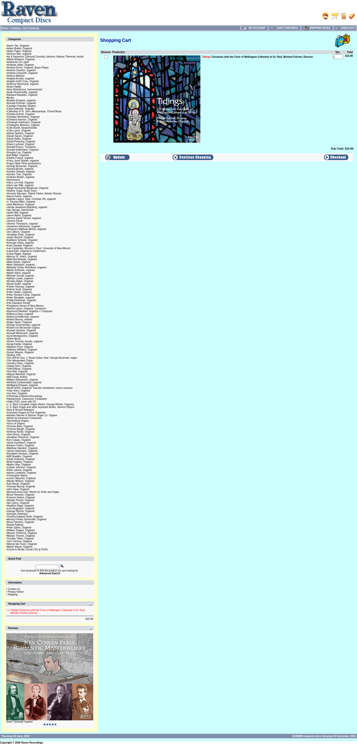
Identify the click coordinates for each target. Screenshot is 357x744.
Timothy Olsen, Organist (20, 363)
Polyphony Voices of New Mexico (25, 305)
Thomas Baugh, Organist (21, 429)
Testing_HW (14, 355)
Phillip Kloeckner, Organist (21, 300)
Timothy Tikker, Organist (20, 538)
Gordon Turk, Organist (19, 174)
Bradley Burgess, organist (21, 100)
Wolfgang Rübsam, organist (22, 385)
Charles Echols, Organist (21, 114)
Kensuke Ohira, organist (20, 242)
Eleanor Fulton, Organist (20, 445)
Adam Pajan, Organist (19, 51)
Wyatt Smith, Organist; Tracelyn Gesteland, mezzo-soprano (40, 388)
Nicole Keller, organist (19, 284)
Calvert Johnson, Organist (21, 467)
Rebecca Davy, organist (20, 314)
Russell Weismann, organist (22, 333)
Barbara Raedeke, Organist (22, 95)
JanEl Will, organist (17, 212)
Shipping (12, 594)
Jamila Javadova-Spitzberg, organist (27, 207)
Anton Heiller (14, 86)
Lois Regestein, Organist (21, 508)
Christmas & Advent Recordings (24, 396)
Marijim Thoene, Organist (21, 535)
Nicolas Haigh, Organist (20, 281)
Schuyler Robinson (17, 514)
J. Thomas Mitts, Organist (21, 201)
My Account (254, 28)
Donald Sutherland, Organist (23, 149)
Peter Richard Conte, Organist (24, 294)
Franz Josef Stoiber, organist (23, 160)
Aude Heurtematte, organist (22, 92)
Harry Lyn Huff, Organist (20, 182)
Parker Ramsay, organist (20, 286)
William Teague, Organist (21, 530)
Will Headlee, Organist (19, 456)
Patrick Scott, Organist (19, 289)
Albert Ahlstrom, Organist (21, 59)
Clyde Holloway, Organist (21, 459)
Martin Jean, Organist (19, 464)
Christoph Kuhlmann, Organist (24, 122)
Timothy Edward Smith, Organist (25, 516)
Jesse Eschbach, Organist (21, 442)
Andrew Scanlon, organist (21, 70)
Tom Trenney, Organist (19, 541)
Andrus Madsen (16, 75)
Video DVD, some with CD (21, 401)
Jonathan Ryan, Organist (21, 234)
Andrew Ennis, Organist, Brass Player (28, 67)
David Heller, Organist (19, 138)
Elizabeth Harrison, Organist (22, 453)
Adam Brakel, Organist (19, 48)
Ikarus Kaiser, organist (19, 196)
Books (10, 97)
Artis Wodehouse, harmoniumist (25, 89)
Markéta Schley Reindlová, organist (26, 267)
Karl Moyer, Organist (18, 483)
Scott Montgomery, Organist (22, 336)
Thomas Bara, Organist (20, 426)
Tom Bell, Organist (17, 371)
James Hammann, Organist (22, 451)
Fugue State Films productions (24, 163)
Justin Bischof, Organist (20, 237)
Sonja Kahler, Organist (19, 344)
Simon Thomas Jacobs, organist (25, 341)
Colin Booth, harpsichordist (22, 127)
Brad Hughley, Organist (20, 461)
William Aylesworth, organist (22, 379)
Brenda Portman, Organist (21, 103)
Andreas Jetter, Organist (20, 64)
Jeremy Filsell (14, 221)
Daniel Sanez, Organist (20, 136)
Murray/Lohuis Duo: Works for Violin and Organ (33, 492)
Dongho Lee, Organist (19, 152)
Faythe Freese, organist (20, 158)
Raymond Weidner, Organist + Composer (30, 311)
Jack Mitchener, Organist (21, 204)
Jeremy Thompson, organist (22, 223)
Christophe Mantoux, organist (23, 125)
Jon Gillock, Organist (18, 231)
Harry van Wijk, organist (20, 185)
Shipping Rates (317, 28)
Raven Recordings (32, 742)
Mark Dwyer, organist (19, 262)
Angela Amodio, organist (20, 78)
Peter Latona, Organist (19, 470)
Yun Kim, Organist (17, 393)
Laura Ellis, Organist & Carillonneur (26, 251)
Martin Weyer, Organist (20, 546)
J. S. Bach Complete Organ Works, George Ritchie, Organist (40, 404)
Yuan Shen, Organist (18, 390)
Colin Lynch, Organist (19, 130)
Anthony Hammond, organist (23, 84)
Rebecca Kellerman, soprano (23, 316)
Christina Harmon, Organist (22, 119)
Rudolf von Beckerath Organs (23, 327)
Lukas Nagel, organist (19, 253)
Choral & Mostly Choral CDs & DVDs (27, 549)
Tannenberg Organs (18, 420)
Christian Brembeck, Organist (23, 116)
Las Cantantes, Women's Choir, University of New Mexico (39, 248)
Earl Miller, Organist (18, 155)
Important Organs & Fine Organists (26, 412)
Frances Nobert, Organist (21, 497)
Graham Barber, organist (21, 177)
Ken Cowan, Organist (19, 440)
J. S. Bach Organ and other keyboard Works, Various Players (41, 407)
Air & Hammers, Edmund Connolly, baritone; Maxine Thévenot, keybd (45, 56)
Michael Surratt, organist (20, 275)
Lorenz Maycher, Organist (21, 478)
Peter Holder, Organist (19, 292)
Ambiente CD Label (18, 62)
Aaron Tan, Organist (18, 45)
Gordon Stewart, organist (21, 171)
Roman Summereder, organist (23, 325)
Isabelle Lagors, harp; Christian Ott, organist (31, 199)
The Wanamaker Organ (20, 360)
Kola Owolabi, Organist (20, 245)
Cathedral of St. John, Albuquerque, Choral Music (34, 111)
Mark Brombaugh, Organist (22, 259)
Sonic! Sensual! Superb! (19, 721)
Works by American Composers (24, 418)
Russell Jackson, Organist (21, 330)
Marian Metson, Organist (21, 481)
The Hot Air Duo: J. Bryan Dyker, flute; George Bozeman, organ (42, 357)
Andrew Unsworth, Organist (22, 73)
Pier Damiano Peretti (18, 303)
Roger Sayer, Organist (19, 322)
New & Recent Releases (20, 409)
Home (4, 28)
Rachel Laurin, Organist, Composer (26, 308)
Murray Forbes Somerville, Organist (26, 519)
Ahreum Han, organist (19, 54)
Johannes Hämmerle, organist (23, 226)
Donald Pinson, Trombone (21, 147)
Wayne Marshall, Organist (21, 374)
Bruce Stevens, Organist (20, 522)
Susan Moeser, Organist (20, 352)
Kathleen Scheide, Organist (22, 240)
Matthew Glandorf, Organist (22, 448)
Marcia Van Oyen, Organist (22, 544)
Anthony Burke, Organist (20, 431)
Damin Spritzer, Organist (20, 133)
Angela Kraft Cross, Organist (23, 81)
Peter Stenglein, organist (21, 297)
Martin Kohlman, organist (21, 270)
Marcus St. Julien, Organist (22, 256)
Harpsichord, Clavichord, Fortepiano (27, 399)
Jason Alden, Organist (19, 215)
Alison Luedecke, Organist (21, 472)
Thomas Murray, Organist (21, 486)
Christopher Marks (17, 475)
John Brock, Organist (18, 434)
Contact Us (14, 589)
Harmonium (13, 179)
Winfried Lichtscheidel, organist (24, 382)
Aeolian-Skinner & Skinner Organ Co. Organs (32, 415)
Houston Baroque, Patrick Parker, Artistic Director (34, 193)
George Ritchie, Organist (21, 511)
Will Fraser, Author (17, 377)
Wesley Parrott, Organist (20, 500)
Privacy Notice (16, 591)
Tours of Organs (16, 423)
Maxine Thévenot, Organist (22, 533)
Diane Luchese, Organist (21, 144)
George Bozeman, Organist (22, 166)
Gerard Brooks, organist (20, 169)
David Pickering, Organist (21, 141)
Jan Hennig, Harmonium (20, 210)
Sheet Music (14, 338)
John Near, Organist (18, 489)
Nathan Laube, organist (20, 278)
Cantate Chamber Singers (21, 106)
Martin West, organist (19, 273)
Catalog (15, 28)
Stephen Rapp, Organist (20, 505)
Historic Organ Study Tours (22, 190)
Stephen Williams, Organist (22, 349)
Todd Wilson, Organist (19, 368)
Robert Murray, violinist (20, 319)
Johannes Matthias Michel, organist (26, 229)
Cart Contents (31, 28)
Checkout (345, 28)
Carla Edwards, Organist (20, 108)
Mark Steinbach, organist (21, 264)
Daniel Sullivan (15, 524)
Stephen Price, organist (20, 346)
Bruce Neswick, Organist (20, 494)
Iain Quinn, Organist (18, 503)
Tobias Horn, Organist (19, 366)
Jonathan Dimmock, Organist (23, 437)
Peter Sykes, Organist (19, 527)
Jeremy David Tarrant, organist (24, 218)
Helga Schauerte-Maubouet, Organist (27, 188)
